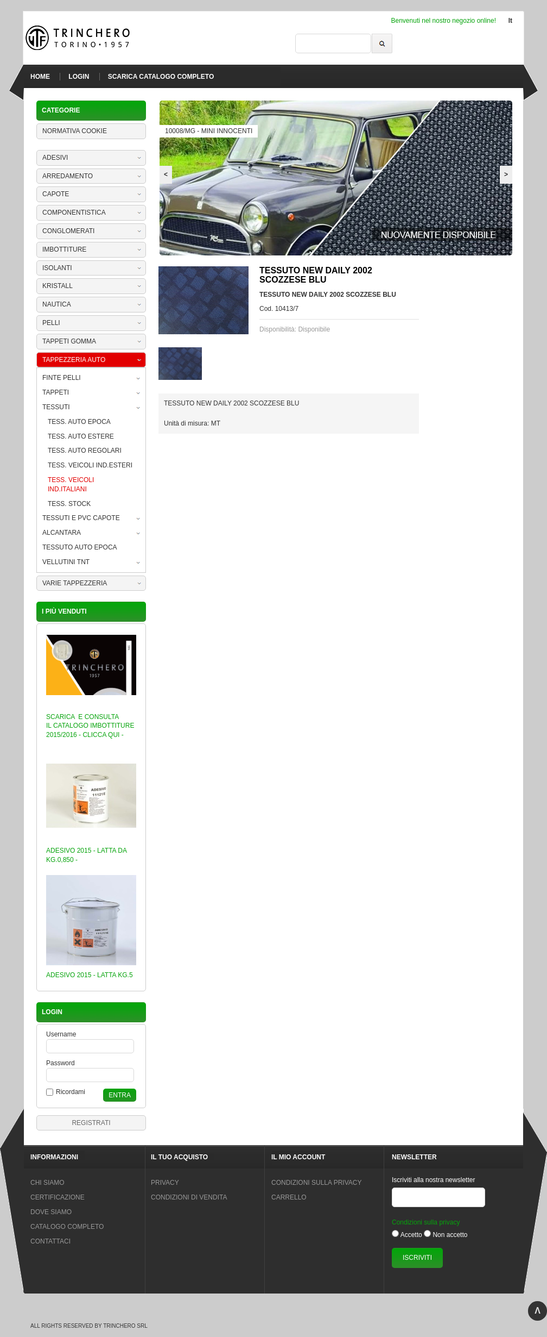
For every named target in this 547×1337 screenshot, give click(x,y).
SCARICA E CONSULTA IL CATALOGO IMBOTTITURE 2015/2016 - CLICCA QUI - (90, 726)
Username (61, 1034)
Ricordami (70, 1092)
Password (60, 1063)
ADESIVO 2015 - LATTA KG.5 (89, 975)
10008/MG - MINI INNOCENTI (208, 131)
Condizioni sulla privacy (426, 1222)
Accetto (411, 1235)
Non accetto (449, 1235)
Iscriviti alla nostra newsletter (433, 1180)
